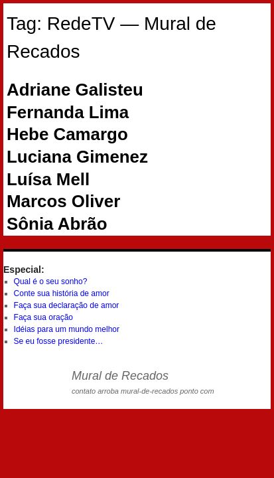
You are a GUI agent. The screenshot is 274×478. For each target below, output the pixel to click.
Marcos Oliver (63, 201)
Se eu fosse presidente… (58, 341)
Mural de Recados (120, 375)
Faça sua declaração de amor (66, 305)
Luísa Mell (48, 179)
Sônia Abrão (57, 223)
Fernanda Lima (68, 112)
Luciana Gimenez (77, 156)
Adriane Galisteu (75, 89)
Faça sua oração (43, 317)
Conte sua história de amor (61, 293)
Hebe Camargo (67, 134)
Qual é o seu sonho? (51, 281)
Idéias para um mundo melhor (66, 329)
